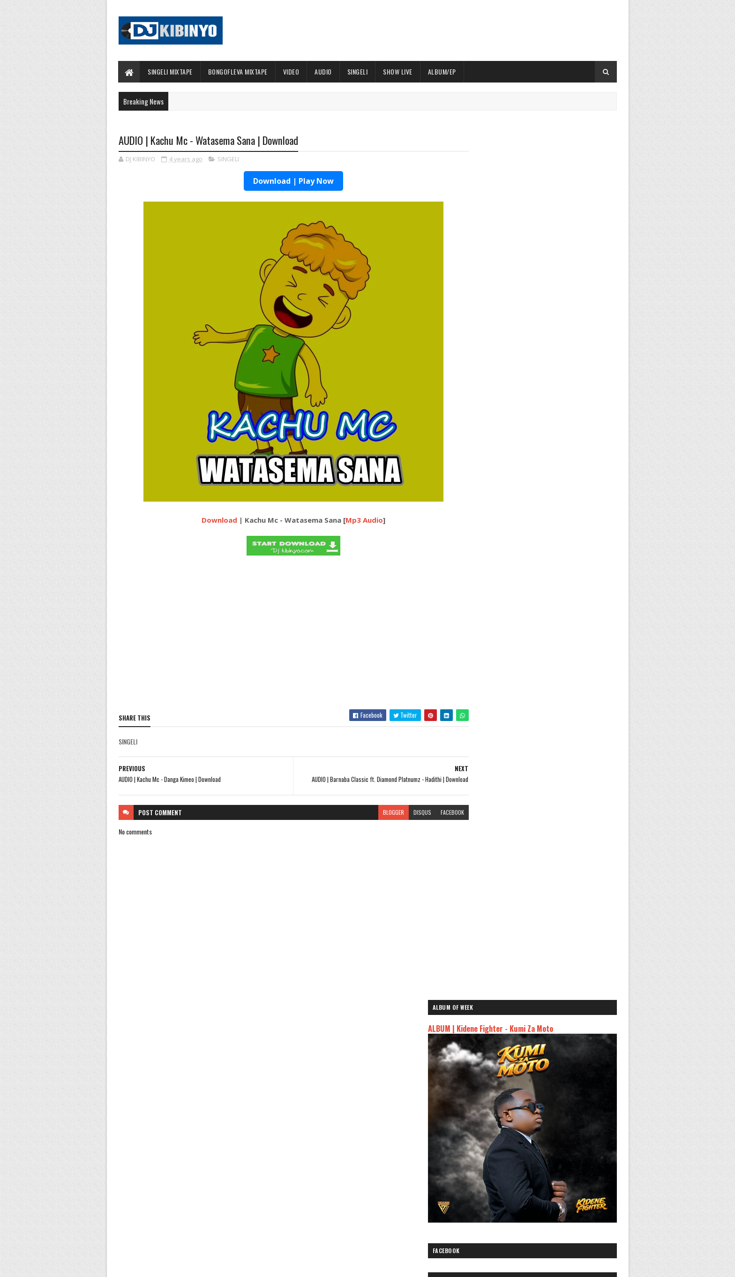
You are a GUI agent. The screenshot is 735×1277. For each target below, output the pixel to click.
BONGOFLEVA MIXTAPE (238, 71)
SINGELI (357, 71)
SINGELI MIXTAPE (170, 71)
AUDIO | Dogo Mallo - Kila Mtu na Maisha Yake (532, 1038)
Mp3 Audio (355, 520)
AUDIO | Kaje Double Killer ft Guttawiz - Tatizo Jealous (534, 1053)
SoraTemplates (162, 1264)
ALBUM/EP (442, 71)
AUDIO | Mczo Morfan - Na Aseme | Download (562, 474)
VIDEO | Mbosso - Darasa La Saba (548, 512)
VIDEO (291, 71)
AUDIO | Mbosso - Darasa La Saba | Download (562, 550)
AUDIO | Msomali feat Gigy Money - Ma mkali (530, 1079)
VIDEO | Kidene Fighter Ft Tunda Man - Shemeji (563, 664)
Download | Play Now (284, 181)
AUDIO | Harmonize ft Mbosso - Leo (518, 1068)
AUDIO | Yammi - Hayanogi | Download (553, 740)
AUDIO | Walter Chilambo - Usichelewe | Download (387, 1215)
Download (210, 520)
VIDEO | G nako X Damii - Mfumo (546, 702)
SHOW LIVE (398, 71)
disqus (404, 813)
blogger (375, 813)
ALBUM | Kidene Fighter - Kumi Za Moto (529, 169)
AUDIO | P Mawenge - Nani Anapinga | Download (384, 1177)
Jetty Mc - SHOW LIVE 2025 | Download (375, 1139)
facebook (434, 813)
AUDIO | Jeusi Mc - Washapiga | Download (526, 1027)
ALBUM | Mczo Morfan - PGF (542, 588)
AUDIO (323, 71)
